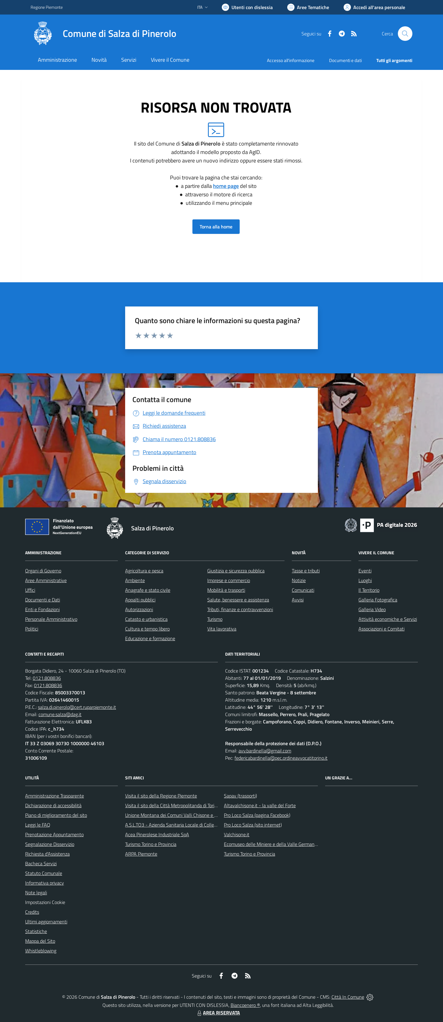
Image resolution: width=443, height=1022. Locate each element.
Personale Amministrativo (51, 619)
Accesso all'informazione (291, 60)
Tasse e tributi (306, 570)
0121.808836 (47, 678)
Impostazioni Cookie (45, 902)
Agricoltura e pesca (144, 570)
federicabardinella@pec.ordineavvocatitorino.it (281, 758)
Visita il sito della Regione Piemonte (161, 795)
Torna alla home (216, 226)
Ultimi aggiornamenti (46, 921)
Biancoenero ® (245, 1005)
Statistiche (36, 931)
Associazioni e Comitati (381, 628)
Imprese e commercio (228, 580)
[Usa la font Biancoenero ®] (247, 7)
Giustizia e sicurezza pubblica (236, 570)
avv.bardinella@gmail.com (264, 750)
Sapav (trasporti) (240, 795)
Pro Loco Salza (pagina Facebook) (257, 815)
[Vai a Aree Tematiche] (308, 7)
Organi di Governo (43, 570)
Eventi (364, 570)
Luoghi (365, 580)
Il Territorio (368, 590)
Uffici (30, 590)
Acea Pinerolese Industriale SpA (157, 834)
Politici (31, 628)
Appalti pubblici (140, 599)
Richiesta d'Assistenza (47, 853)
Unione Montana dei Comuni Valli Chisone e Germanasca (182, 815)
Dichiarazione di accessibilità (53, 805)
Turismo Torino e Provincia (150, 844)
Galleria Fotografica (377, 599)
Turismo (214, 619)
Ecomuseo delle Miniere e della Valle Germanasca (274, 844)
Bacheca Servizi (41, 863)
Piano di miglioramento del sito (56, 815)
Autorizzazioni (139, 609)
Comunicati (303, 590)
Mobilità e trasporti (226, 590)
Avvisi (298, 599)
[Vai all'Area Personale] (374, 7)
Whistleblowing (40, 950)
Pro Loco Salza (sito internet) (253, 824)
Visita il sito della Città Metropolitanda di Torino (172, 805)
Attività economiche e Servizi (387, 619)
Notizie (299, 580)
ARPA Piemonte (141, 853)
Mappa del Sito (40, 941)
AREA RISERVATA (218, 1012)
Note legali (36, 892)
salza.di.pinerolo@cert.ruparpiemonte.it (77, 707)
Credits (32, 912)
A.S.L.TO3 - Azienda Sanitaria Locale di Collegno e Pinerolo (184, 824)
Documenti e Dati (42, 599)
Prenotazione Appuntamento (54, 834)
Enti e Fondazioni (42, 609)
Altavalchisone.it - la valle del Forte (260, 805)
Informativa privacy (44, 882)
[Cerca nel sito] (405, 33)
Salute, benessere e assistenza (238, 599)
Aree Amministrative (46, 580)
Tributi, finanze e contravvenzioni (240, 609)
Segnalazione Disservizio (49, 844)
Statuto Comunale (43, 873)
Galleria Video (372, 609)
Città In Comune (347, 997)
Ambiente (135, 580)
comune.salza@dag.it (60, 714)
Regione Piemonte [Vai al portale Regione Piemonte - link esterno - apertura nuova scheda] (47, 7)
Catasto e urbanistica (146, 619)
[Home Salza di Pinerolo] (103, 33)
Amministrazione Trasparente (54, 795)
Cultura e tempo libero (147, 628)
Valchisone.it (236, 834)
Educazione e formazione (150, 638)
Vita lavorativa (221, 628)
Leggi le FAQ (37, 824)
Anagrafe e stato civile (147, 590)
